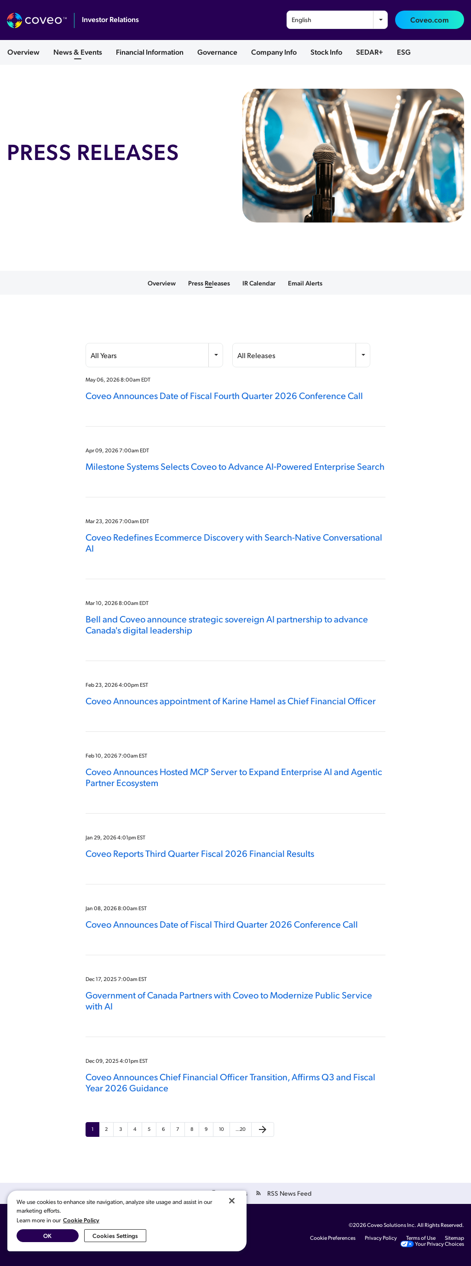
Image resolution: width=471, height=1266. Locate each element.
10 (221, 1129)
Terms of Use (421, 1238)
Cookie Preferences (333, 1238)
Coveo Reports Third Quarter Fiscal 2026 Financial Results (200, 853)
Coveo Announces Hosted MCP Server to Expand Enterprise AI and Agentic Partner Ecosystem (234, 776)
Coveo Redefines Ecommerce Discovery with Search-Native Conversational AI (234, 542)
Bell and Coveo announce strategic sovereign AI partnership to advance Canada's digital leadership (227, 624)
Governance (217, 52)
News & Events (77, 52)
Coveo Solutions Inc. (391, 1224)
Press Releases (209, 283)
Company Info (274, 52)
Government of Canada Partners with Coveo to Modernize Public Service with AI (229, 1000)
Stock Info (326, 52)
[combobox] (337, 20)
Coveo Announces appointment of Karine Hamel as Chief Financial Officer (231, 701)
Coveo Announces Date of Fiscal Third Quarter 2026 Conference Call (222, 924)
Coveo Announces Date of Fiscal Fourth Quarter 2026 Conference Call (224, 395)
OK (47, 1235)
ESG (404, 52)
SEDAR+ (369, 52)
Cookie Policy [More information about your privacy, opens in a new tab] (81, 1220)
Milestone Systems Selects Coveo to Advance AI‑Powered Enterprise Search (235, 466)
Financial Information (150, 52)
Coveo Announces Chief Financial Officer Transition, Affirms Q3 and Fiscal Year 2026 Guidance (230, 1082)
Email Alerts (305, 283)
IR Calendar (259, 283)
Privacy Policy (381, 1238)
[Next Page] (262, 1129)
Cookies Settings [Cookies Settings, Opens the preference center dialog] (115, 1235)
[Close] (232, 1201)
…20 (241, 1129)
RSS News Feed (289, 1193)
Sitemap (454, 1238)
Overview (23, 52)
